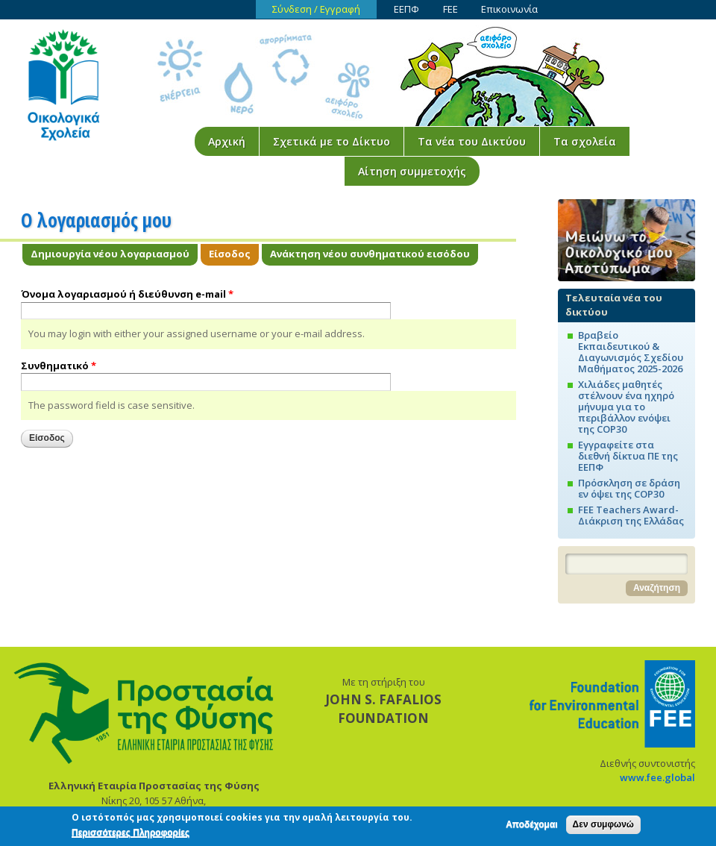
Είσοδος (234, 253)
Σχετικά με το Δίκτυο (331, 141)
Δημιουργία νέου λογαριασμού (110, 253)
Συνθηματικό (58, 365)
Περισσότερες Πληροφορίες (130, 835)
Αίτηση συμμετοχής (412, 171)
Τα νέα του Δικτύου (472, 141)
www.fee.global (657, 777)
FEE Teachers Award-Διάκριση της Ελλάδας (631, 515)
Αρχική (226, 141)
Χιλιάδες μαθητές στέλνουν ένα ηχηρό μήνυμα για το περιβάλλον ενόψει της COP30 (626, 406)
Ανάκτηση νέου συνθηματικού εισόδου (370, 253)
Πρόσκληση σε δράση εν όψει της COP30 (629, 488)
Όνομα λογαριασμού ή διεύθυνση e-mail (127, 294)
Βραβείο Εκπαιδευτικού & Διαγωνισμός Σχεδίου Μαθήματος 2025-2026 (630, 351)
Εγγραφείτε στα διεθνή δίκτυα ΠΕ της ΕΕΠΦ (628, 456)
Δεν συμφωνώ (603, 827)
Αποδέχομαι (531, 827)
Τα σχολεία (584, 141)
